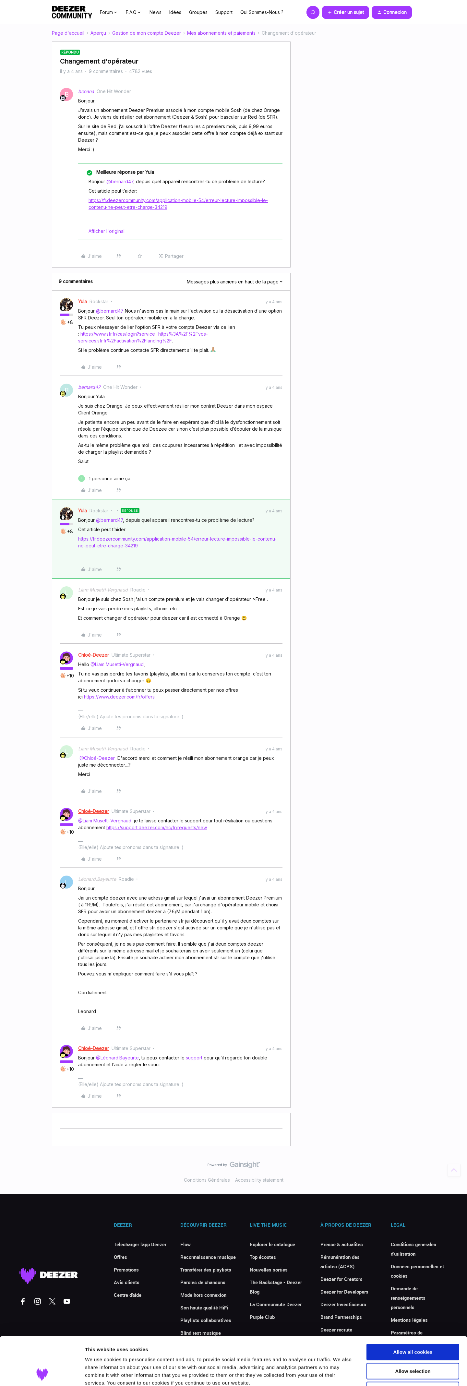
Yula (82, 301)
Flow (185, 1244)
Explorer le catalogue (272, 1244)
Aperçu (98, 33)
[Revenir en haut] (454, 1170)
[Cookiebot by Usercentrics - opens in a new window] (42, 1373)
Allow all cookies (413, 1306)
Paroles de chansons (202, 1282)
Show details (340, 1373)
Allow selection (412, 1326)
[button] (345, 12)
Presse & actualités (341, 1244)
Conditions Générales (207, 1180)
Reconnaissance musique (208, 1257)
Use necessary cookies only (412, 1344)
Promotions (126, 1269)
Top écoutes (263, 1257)
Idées (175, 12)
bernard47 (89, 387)
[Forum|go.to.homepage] (72, 12)
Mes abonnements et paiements (221, 33)
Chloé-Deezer (93, 655)
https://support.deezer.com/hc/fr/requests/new (156, 827)
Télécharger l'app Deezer (140, 1244)
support (194, 1057)
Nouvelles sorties (269, 1269)
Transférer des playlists (205, 1269)
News (156, 12)
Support (224, 12)
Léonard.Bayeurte (97, 879)
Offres (120, 1257)
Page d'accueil (68, 33)
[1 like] (104, 478)
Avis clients (126, 1282)
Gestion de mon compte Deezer (146, 33)
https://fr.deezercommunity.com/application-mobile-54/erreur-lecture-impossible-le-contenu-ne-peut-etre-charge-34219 (178, 203)
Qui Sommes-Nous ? (261, 12)
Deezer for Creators (341, 1279)
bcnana (86, 91)
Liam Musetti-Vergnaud (103, 589)
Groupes (198, 12)
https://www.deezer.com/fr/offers (119, 696)
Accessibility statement (259, 1180)
